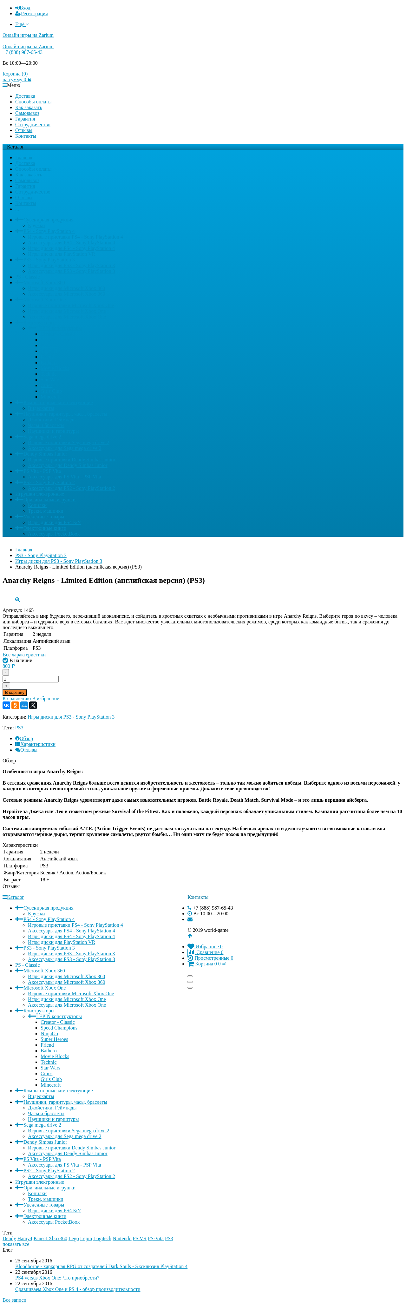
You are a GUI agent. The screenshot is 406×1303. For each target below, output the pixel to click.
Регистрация (31, 13)
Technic (48, 374)
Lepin (86, 1238)
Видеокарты (41, 408)
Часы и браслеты (46, 425)
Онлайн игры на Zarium (28, 35)
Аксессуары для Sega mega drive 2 (64, 448)
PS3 (19, 727)
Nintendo (122, 1238)
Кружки (36, 225)
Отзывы (23, 130)
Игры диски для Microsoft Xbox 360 (66, 288)
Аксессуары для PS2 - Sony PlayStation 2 (71, 488)
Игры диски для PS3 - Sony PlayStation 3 (71, 265)
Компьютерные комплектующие (58, 402)
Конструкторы (39, 322)
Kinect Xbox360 (50, 1238)
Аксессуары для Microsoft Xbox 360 (66, 294)
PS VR (140, 1238)
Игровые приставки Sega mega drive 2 (68, 442)
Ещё (22, 24)
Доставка (25, 96)
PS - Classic (27, 277)
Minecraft (51, 396)
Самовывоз (27, 113)
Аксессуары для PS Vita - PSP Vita (64, 476)
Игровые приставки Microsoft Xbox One (71, 305)
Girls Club (51, 391)
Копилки (37, 505)
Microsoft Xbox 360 (44, 282)
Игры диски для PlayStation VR (61, 254)
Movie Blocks (55, 368)
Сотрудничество (32, 124)
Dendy (9, 1238)
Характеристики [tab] (35, 744)
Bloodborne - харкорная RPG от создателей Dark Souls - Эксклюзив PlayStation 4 (101, 1266)
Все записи (14, 1300)
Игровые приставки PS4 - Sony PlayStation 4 (75, 237)
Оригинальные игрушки (49, 499)
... (17, 209)
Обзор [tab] (24, 738)
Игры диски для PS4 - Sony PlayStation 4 (71, 248)
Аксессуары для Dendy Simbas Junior (68, 465)
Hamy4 (24, 1238)
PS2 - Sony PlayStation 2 (49, 482)
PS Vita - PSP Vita (42, 471)
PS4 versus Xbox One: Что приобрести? (57, 1277)
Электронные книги (44, 528)
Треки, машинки (45, 511)
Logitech (102, 1238)
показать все (16, 1244)
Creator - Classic (58, 334)
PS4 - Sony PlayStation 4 (49, 231)
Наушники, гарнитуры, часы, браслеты (65, 414)
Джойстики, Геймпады (52, 419)
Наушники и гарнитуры (53, 431)
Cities (46, 385)
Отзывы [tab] (26, 750)
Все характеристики (24, 654)
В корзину (14, 692)
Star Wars (50, 379)
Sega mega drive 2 (42, 436)
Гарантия (25, 119)
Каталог (13, 897)
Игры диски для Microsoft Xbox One (67, 311)
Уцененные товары (43, 516)
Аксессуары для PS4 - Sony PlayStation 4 (71, 242)
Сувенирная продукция (48, 219)
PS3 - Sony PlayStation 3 (49, 259)
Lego (74, 1238)
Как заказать (28, 107)
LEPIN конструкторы (59, 328)
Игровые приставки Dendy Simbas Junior (71, 459)
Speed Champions (59, 339)
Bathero (49, 362)
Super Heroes (54, 351)
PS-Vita (156, 1238)
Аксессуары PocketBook (54, 533)
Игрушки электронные (39, 494)
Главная (23, 157)
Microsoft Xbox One (44, 299)
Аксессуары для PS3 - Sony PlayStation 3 (71, 271)
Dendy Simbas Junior (45, 454)
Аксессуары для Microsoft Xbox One (67, 316)
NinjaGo (49, 345)
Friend (47, 356)
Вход (22, 7)
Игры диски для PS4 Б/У (54, 522)
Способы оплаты (33, 101)
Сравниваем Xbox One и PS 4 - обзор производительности (78, 1289)
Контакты (25, 136)
